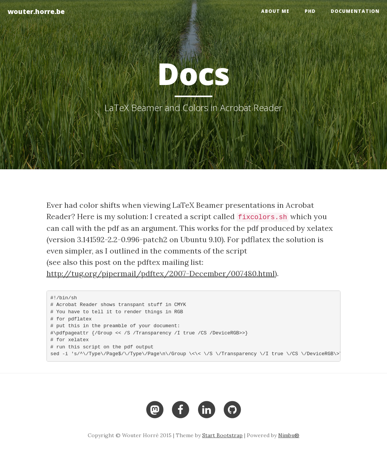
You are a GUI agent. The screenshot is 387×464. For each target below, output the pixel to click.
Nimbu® (288, 435)
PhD (310, 11)
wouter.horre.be (36, 11)
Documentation (355, 11)
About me (275, 11)
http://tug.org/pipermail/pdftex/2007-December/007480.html (160, 273)
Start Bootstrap (222, 435)
